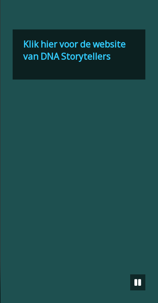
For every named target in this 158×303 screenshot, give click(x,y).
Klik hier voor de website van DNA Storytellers (74, 50)
